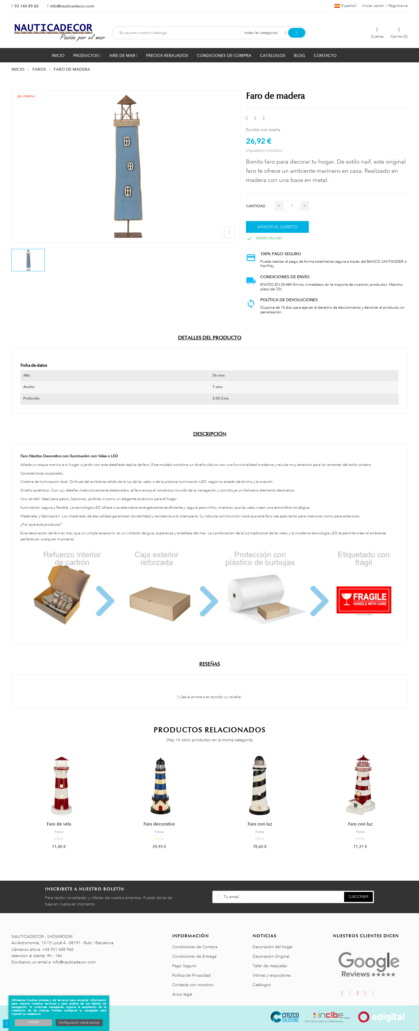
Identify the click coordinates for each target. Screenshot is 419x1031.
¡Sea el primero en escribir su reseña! (209, 697)
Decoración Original (271, 956)
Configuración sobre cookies (79, 1023)
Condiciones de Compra (194, 946)
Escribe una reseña (263, 129)
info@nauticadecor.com (72, 6)
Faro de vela (59, 824)
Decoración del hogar (273, 946)
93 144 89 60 (26, 6)
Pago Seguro (184, 965)
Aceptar (33, 1022)
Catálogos (262, 984)
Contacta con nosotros (193, 984)
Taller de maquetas (270, 965)
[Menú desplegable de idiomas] (345, 5)
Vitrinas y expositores (272, 975)
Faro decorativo (159, 824)
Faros (59, 832)
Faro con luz (260, 824)
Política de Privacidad (191, 975)
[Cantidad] (291, 206)
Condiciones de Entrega (194, 956)
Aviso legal (182, 994)
